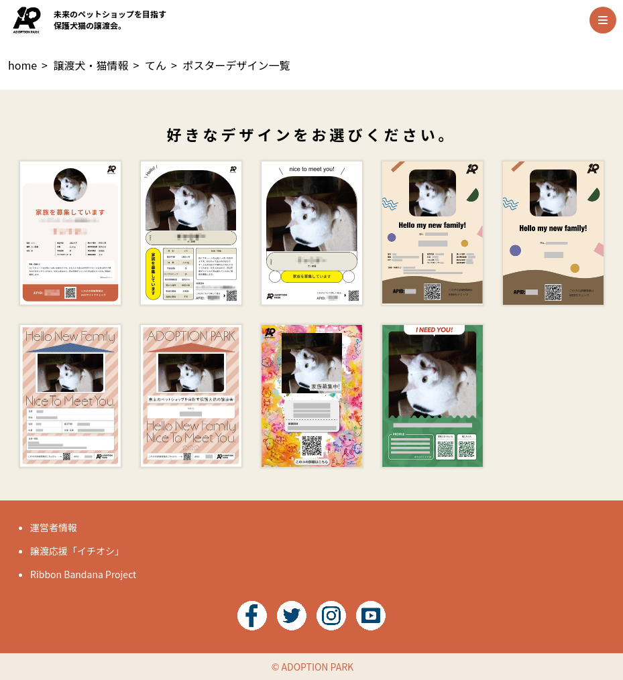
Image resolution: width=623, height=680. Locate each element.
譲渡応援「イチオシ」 (77, 550)
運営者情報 (53, 527)
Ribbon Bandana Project (83, 574)
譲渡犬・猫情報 (91, 65)
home (22, 65)
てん (155, 65)
